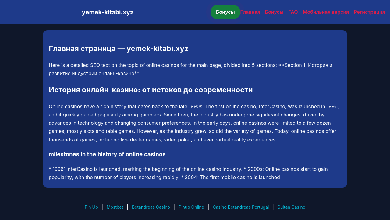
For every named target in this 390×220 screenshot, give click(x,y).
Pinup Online (191, 207)
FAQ (293, 12)
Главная (250, 12)
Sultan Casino (291, 207)
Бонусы (225, 12)
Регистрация (369, 12)
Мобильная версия (326, 12)
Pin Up (91, 207)
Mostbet (115, 207)
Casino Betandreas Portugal (241, 207)
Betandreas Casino (151, 207)
